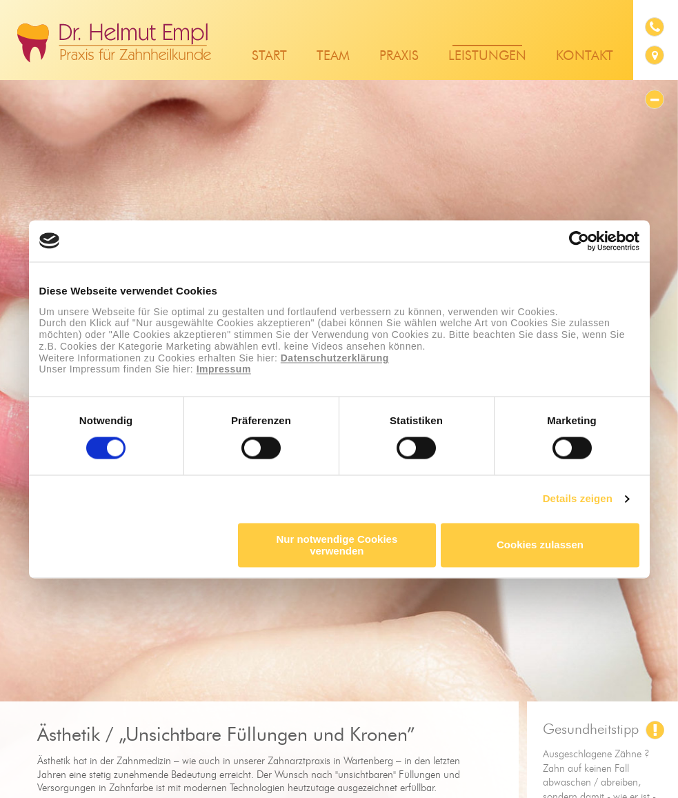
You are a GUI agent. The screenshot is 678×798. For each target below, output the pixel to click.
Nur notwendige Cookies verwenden (336, 545)
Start (269, 56)
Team (333, 56)
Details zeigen (577, 499)
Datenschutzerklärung (335, 357)
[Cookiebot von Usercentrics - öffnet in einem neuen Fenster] (579, 240)
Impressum (224, 369)
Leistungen (487, 56)
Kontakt (584, 56)
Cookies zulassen (540, 545)
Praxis (399, 56)
